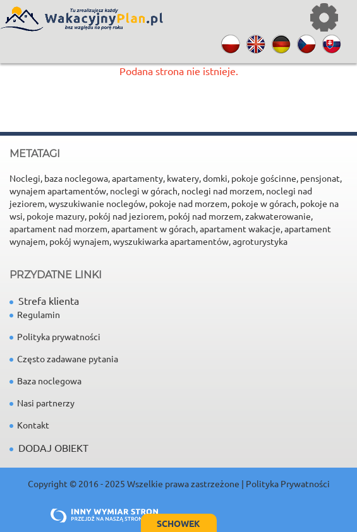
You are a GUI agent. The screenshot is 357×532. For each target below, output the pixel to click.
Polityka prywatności (54, 336)
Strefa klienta (44, 300)
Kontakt (29, 424)
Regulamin (34, 314)
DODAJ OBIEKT (53, 447)
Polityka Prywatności (288, 483)
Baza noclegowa (45, 380)
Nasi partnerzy (42, 402)
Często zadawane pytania (63, 358)
